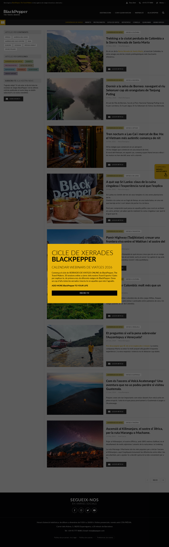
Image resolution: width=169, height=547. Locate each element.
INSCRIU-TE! (84, 293)
